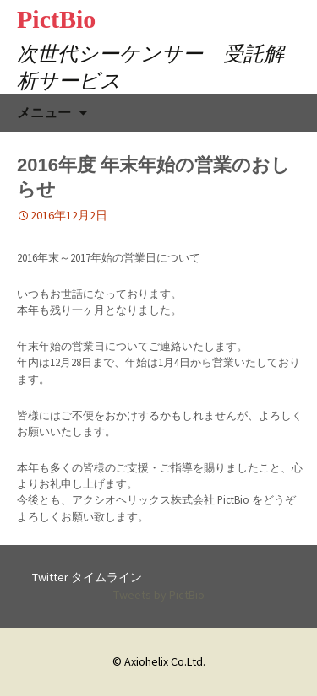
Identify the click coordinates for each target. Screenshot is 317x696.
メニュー (44, 112)
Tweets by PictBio (159, 594)
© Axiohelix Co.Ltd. (158, 661)
